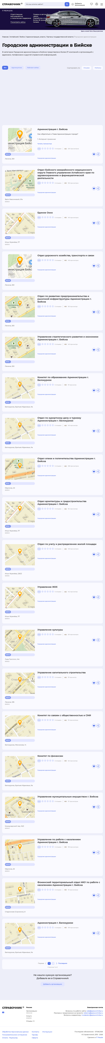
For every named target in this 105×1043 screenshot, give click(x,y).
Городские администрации (46, 158)
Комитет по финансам (50, 756)
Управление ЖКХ (47, 587)
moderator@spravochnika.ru (92, 1015)
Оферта (35, 1038)
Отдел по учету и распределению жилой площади (66, 544)
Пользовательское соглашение (14, 1035)
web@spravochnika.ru (95, 1011)
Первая (41, 963)
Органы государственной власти (60, 37)
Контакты (35, 1032)
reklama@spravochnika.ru (93, 1013)
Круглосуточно (17, 67)
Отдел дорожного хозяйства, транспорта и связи (65, 255)
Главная (5, 37)
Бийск (22, 37)
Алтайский (14, 37)
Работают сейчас (33, 67)
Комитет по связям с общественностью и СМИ (64, 715)
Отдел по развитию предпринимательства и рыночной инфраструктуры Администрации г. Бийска (64, 299)
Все (5, 67)
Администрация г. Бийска (52, 129)
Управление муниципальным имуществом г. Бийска (67, 796)
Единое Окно (45, 212)
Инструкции (47, 1032)
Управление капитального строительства (61, 672)
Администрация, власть (35, 37)
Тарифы (35, 1035)
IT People (99, 1037)
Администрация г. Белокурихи (55, 923)
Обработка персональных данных (15, 1032)
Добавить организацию (52, 984)
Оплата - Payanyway (10, 1038)
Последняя (62, 963)
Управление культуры (50, 629)
